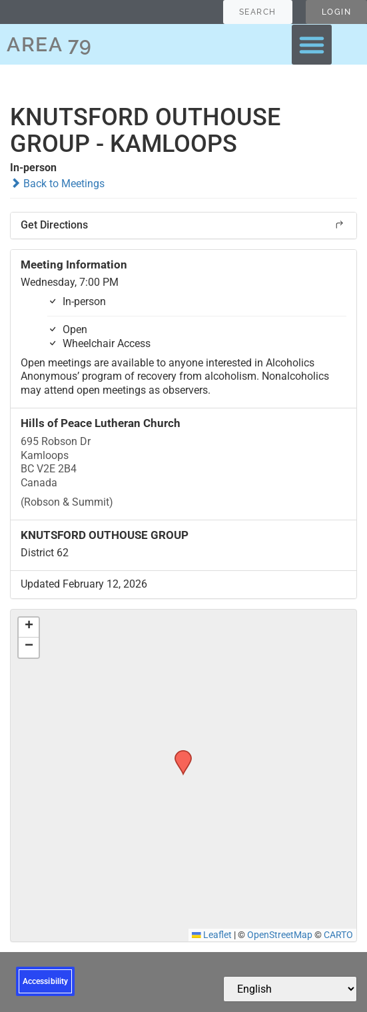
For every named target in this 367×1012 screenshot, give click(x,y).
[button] (312, 45)
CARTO (338, 934)
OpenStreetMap (279, 934)
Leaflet (212, 934)
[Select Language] (290, 989)
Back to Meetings (57, 183)
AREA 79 (50, 44)
